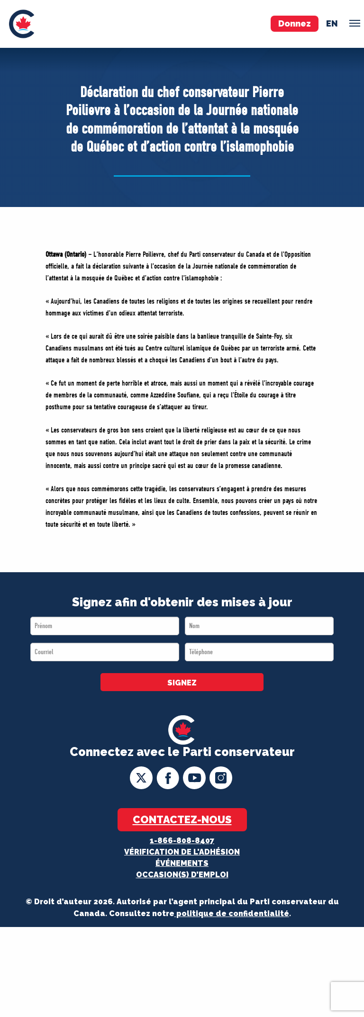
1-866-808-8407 (182, 840)
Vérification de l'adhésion (182, 851)
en (332, 23)
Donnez (294, 23)
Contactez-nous (182, 819)
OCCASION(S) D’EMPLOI (182, 874)
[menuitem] (21, 24)
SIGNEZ (182, 682)
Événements (182, 863)
